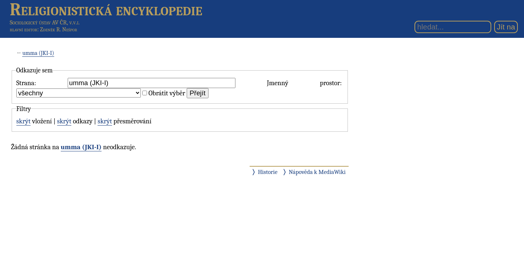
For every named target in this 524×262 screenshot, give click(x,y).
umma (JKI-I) (38, 53)
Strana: (26, 83)
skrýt (23, 121)
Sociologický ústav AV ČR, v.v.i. (45, 22)
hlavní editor (23, 29)
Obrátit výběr (166, 93)
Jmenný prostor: (304, 83)
